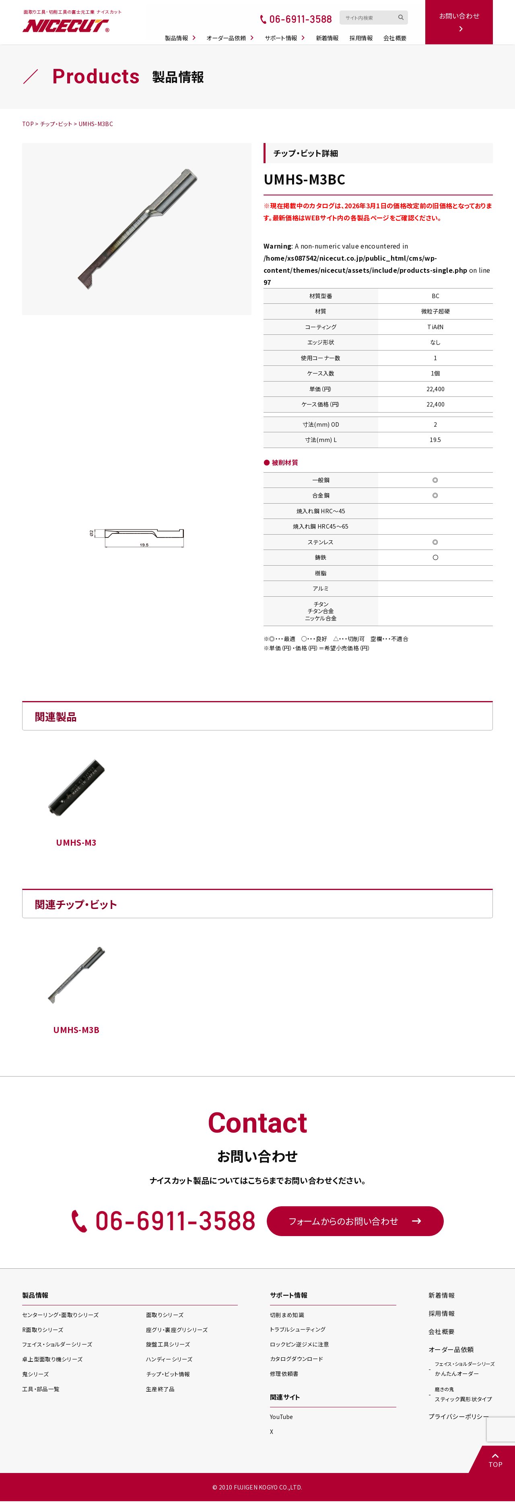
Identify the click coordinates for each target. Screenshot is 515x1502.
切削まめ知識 (287, 1316)
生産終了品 (160, 1390)
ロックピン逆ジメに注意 (300, 1345)
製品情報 (183, 33)
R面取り (43, 1331)
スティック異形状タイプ (463, 1395)
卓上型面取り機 (52, 1360)
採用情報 (363, 33)
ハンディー (169, 1360)
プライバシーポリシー (458, 1418)
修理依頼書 (284, 1374)
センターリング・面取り (60, 1316)
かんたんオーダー (464, 1370)
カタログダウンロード (296, 1360)
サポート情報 (288, 33)
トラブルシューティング (298, 1330)
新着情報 (330, 33)
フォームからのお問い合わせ (355, 1221)
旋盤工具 (168, 1346)
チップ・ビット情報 (168, 1375)
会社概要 (397, 33)
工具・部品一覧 (41, 1390)
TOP (495, 1460)
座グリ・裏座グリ (176, 1331)
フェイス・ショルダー (56, 1346)
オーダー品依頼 (233, 33)
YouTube (282, 1417)
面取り (164, 1316)
